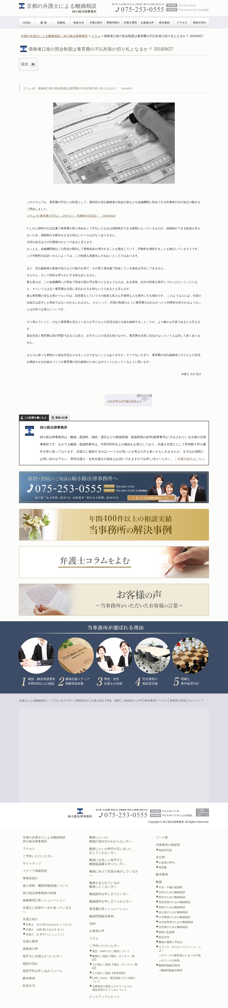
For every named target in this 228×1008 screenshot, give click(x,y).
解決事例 (164, 22)
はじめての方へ (64, 700)
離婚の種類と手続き (171, 942)
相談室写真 (165, 850)
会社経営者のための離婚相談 (176, 922)
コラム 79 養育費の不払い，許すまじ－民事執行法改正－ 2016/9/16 (71, 215)
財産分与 (78, 22)
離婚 (44, 22)
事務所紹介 (113, 22)
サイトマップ (195, 700)
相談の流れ (200, 22)
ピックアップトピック (104, 996)
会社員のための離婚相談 (173, 912)
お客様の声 (147, 22)
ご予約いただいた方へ (38, 856)
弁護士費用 (130, 22)
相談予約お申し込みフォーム (42, 970)
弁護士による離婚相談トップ (36, 700)
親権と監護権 (167, 932)
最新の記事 (61, 417)
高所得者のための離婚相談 (175, 902)
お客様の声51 (167, 862)
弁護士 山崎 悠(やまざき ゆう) (44, 929)
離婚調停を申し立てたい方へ (109, 894)
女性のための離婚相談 (172, 892)
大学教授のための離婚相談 (175, 917)
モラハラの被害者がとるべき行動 (181, 955)
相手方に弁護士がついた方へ (42, 956)
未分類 (160, 857)
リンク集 (162, 837)
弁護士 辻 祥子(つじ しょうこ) (44, 934)
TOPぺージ (27, 22)
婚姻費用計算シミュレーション (44, 900)
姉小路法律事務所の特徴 (39, 893)
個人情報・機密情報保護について (45, 885)
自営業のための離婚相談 (173, 927)
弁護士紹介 (96, 22)
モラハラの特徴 (170, 960)
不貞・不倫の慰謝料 (171, 887)
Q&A (92, 923)
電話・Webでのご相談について (111, 951)
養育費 (163, 867)
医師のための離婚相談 (172, 907)
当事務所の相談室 (168, 844)
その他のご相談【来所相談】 (109, 973)
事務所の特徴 (178, 700)
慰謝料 (61, 22)
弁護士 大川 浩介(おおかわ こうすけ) (48, 924)
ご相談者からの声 (132, 700)
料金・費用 (113, 700)
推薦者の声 (30, 948)
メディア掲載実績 (35, 870)
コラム (93, 938)
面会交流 (164, 937)
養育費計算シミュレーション (109, 908)
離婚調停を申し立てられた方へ (110, 901)
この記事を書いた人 (35, 417)
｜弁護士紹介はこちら (189, 459)
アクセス (182, 22)
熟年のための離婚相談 (172, 897)
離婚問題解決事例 (101, 916)
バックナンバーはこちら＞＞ (124, 401)
